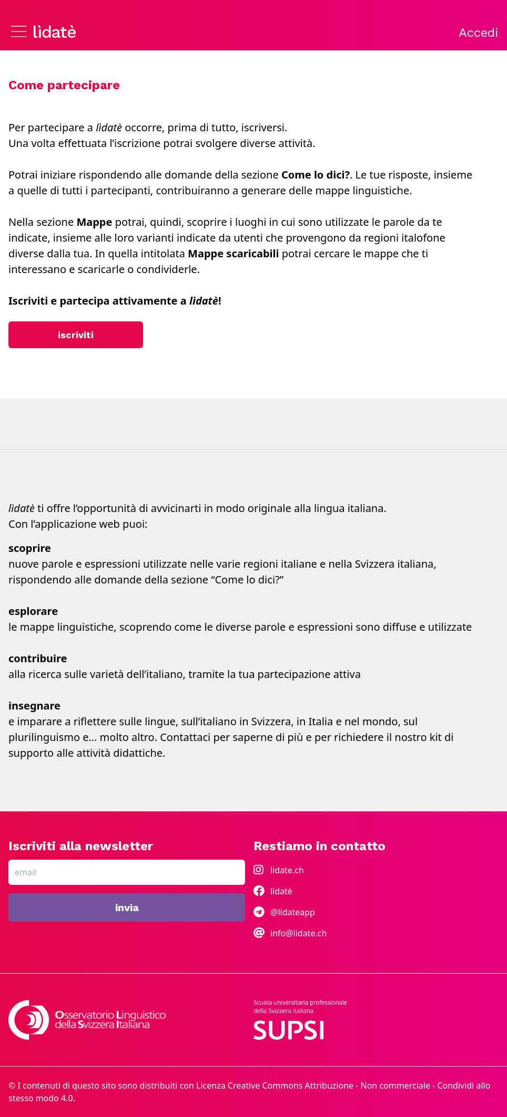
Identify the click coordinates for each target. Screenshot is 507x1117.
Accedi (479, 32)
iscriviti (76, 334)
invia (127, 907)
